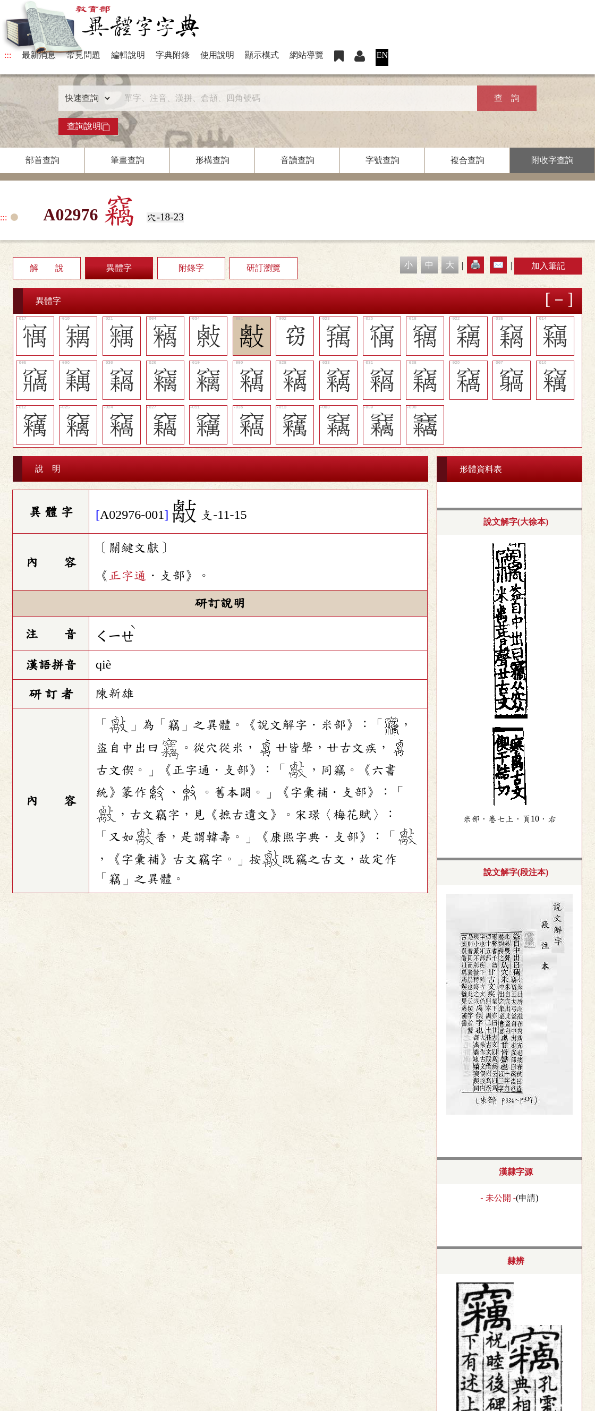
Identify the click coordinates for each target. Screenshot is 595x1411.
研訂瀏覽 (263, 267)
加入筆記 (548, 265)
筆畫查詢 (127, 160)
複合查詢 (467, 160)
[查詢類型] (85, 98)
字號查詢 (383, 160)
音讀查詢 (297, 160)
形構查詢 (213, 160)
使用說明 (217, 54)
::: (7, 54)
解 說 (47, 267)
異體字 (119, 267)
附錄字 (191, 267)
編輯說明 (128, 54)
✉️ (498, 264)
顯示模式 (262, 54)
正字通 (127, 575)
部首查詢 (43, 160)
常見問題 (83, 54)
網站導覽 (307, 54)
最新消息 (39, 54)
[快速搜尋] (294, 98)
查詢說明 (88, 126)
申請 (527, 1197)
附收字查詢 (552, 160)
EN (382, 54)
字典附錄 (173, 54)
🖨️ (475, 264)
